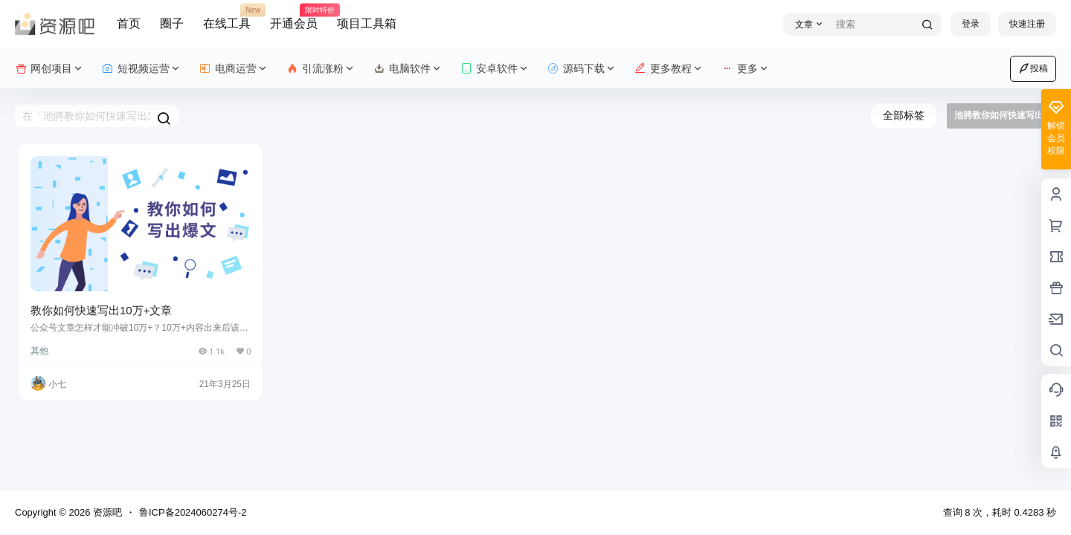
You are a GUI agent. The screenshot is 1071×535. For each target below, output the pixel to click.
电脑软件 (408, 68)
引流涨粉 (321, 68)
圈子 (172, 23)
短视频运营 (141, 68)
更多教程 (669, 68)
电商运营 (233, 68)
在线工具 (227, 17)
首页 (129, 23)
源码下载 (582, 68)
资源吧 (106, 512)
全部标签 (903, 115)
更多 (745, 68)
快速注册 (1027, 24)
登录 (971, 24)
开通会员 (294, 17)
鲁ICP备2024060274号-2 (193, 512)
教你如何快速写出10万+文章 (101, 310)
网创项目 (49, 68)
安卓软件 (495, 68)
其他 (39, 351)
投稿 (1033, 68)
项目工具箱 (366, 23)
